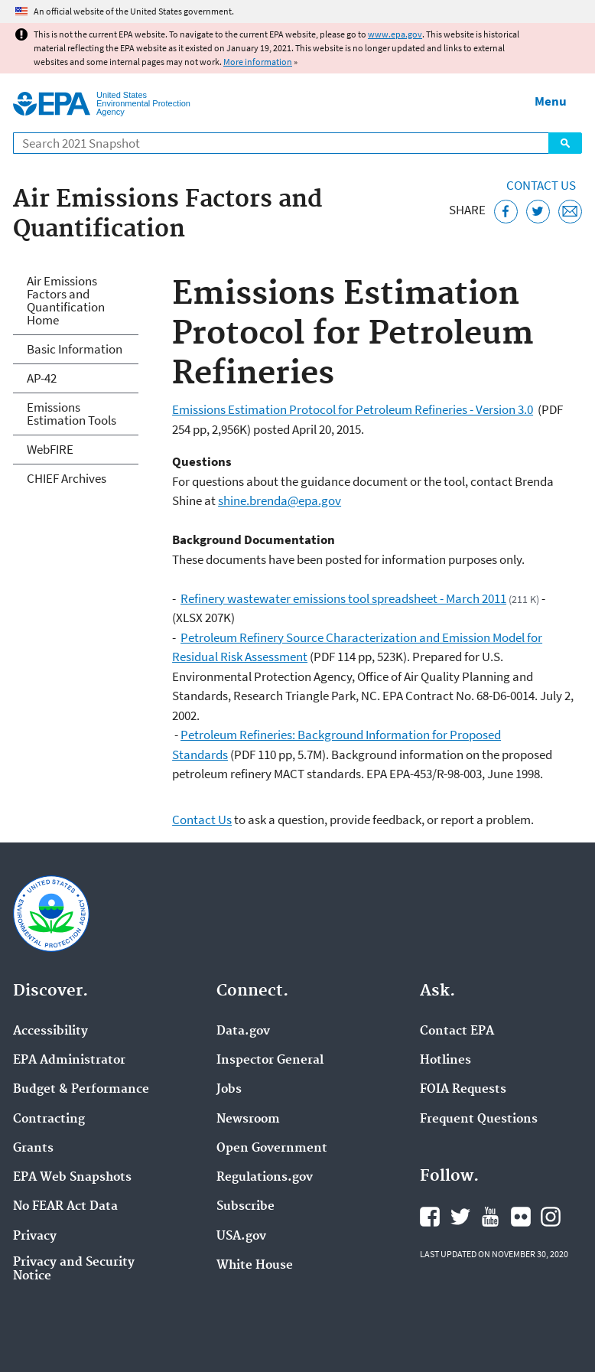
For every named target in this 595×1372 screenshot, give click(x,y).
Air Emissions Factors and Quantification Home (66, 300)
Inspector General (270, 1060)
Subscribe (245, 1207)
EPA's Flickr (521, 1217)
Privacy (35, 1236)
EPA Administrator (69, 1060)
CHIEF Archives (66, 478)
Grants (33, 1148)
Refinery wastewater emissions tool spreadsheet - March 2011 (343, 598)
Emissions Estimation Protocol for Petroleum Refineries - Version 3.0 (352, 409)
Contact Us (541, 185)
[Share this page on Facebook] (506, 211)
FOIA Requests (463, 1090)
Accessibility (50, 1031)
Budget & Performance (81, 1090)
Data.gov (243, 1031)
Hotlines (445, 1060)
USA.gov (241, 1236)
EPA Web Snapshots (72, 1178)
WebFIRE (50, 449)
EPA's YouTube (490, 1217)
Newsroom (248, 1119)
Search (565, 143)
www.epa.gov (395, 34)
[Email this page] (570, 211)
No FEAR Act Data (65, 1207)
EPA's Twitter (460, 1217)
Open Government (271, 1148)
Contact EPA (457, 1031)
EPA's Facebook (430, 1217)
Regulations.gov (264, 1178)
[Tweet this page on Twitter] (538, 211)
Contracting (49, 1119)
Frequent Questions (479, 1119)
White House (254, 1266)
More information (257, 61)
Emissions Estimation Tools (71, 414)
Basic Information (74, 349)
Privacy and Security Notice (74, 1269)
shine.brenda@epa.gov (279, 500)
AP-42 (42, 378)
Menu (551, 101)
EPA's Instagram (551, 1217)
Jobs (229, 1090)
